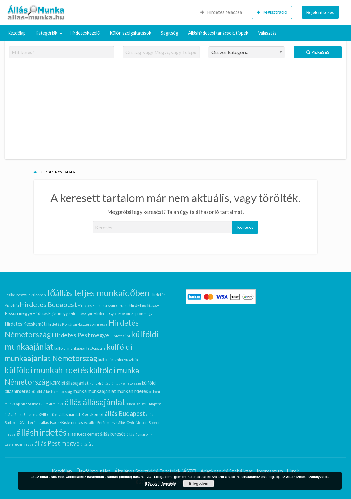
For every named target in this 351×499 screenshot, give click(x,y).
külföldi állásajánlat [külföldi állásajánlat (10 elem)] (69, 383)
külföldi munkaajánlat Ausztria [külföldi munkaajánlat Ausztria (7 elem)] (80, 348)
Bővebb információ (160, 483)
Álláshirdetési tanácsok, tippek (218, 33)
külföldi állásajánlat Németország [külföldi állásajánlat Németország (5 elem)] (115, 383)
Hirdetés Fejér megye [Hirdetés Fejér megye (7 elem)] (51, 313)
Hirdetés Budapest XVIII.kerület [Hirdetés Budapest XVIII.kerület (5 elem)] (103, 306)
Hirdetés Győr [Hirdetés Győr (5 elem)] (82, 314)
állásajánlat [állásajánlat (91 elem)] (104, 402)
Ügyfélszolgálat (93, 471)
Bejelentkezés (320, 12)
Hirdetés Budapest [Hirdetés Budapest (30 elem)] (48, 305)
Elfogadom (198, 483)
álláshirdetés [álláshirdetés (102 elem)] (41, 432)
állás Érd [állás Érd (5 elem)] (87, 444)
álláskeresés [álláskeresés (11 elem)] (113, 434)
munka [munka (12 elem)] (80, 391)
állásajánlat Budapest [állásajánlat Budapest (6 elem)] (143, 404)
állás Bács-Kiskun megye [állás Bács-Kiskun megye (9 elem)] (64, 422)
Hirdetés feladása (221, 12)
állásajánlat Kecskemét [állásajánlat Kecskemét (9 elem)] (81, 414)
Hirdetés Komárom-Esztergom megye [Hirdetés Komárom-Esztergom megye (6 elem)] (77, 324)
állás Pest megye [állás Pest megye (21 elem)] (57, 443)
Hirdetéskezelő (85, 33)
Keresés (318, 52)
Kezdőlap (16, 33)
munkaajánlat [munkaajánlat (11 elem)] (102, 391)
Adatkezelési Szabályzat (226, 471)
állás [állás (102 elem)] (73, 401)
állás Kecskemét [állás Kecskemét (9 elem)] (83, 434)
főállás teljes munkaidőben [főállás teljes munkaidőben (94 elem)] (98, 293)
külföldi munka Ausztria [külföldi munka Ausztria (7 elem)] (118, 359)
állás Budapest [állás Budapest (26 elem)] (125, 413)
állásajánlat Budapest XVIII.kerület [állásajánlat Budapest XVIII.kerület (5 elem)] (32, 414)
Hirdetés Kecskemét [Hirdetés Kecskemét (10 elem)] (25, 323)
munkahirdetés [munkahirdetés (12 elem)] (132, 391)
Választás (267, 33)
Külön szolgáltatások (130, 33)
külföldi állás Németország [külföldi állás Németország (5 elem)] (51, 392)
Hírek (293, 471)
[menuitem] (221, 12)
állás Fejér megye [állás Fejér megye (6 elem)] (103, 422)
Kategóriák (46, 33)
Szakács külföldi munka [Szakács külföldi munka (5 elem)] (46, 404)
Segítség (169, 33)
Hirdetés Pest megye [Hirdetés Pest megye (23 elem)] (80, 335)
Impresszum (270, 471)
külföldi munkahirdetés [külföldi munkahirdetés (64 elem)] (47, 370)
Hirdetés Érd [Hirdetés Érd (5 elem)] (120, 336)
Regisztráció (272, 12)
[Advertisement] (175, 111)
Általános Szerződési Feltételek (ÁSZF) (155, 471)
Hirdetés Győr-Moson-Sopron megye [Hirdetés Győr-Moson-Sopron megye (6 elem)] (124, 313)
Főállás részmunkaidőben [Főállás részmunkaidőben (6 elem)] (25, 294)
